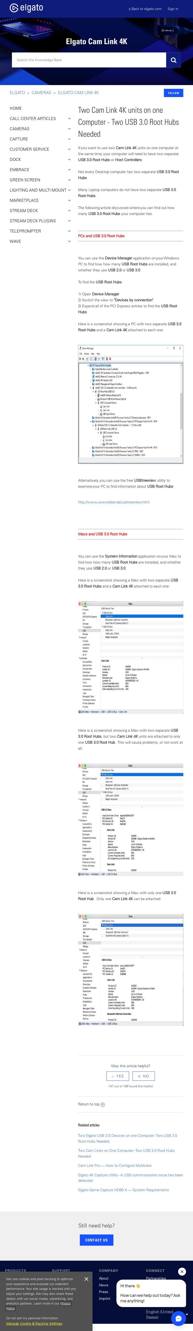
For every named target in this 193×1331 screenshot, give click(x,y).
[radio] (117, 1076)
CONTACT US (96, 1240)
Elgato (17, 92)
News (103, 1285)
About (103, 1278)
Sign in (173, 8)
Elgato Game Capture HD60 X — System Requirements (123, 1190)
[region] (46, 1301)
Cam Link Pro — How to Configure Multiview (115, 1165)
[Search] (96, 60)
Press (103, 1292)
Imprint (104, 1298)
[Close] (86, 1279)
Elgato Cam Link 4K (78, 92)
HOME (16, 108)
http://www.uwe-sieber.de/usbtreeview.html (113, 502)
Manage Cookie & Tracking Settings (34, 1324)
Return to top (91, 1104)
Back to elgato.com (145, 8)
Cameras (41, 92)
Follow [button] (173, 93)
